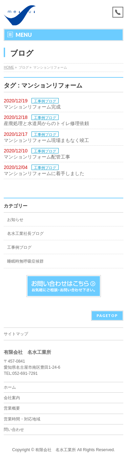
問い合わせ (14, 429)
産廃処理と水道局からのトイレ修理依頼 (46, 123)
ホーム (10, 387)
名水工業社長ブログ (25, 233)
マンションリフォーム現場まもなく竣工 (46, 140)
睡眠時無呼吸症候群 (25, 261)
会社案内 (12, 397)
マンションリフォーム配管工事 (37, 157)
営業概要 (12, 408)
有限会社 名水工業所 (55, 449)
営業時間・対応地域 (22, 419)
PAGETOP (107, 315)
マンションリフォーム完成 (32, 106)
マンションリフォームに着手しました (44, 173)
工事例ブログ (45, 101)
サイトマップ (16, 334)
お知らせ (15, 219)
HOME (9, 67)
